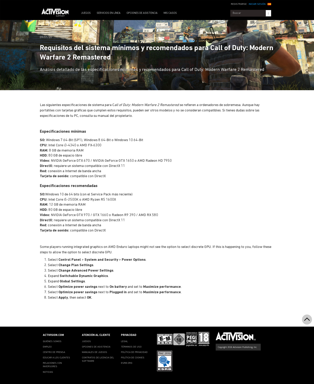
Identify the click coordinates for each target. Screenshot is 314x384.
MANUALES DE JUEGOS (94, 352)
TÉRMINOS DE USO (131, 347)
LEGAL (124, 341)
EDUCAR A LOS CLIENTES (56, 358)
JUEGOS (86, 13)
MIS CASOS (170, 13)
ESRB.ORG (126, 363)
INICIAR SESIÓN (257, 4)
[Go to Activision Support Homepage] (57, 13)
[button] (269, 4)
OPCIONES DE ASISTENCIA (142, 13)
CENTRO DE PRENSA (54, 352)
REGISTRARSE (239, 4)
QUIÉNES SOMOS (52, 341)
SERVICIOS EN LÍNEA (109, 13)
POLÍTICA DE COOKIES (132, 358)
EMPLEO (47, 347)
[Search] (268, 13)
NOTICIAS (48, 372)
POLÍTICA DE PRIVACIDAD (134, 352)
